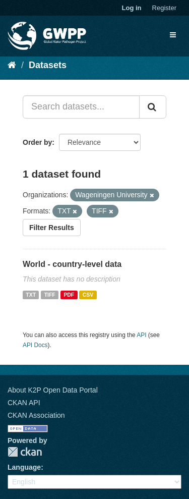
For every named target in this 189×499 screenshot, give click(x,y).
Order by (37, 142)
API (141, 335)
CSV (88, 295)
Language (24, 467)
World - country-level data (72, 264)
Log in (132, 8)
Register (164, 8)
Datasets (48, 65)
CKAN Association (36, 415)
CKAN (25, 452)
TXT (31, 295)
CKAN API (24, 403)
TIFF (49, 295)
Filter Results (51, 228)
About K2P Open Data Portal (53, 390)
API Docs (35, 345)
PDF (69, 295)
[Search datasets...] (81, 107)
